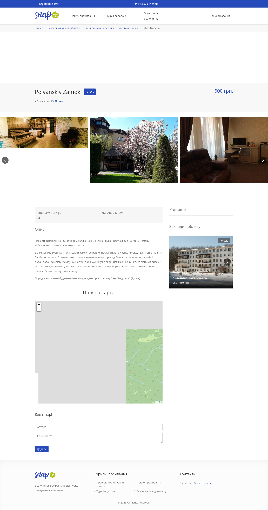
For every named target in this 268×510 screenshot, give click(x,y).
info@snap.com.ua (200, 483)
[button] (262, 160)
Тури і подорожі (116, 15)
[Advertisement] (134, 58)
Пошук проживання (83, 15)
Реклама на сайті (146, 3)
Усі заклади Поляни (128, 28)
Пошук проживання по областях (64, 28)
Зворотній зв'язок (47, 3)
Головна (39, 28)
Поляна (59, 101)
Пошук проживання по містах (99, 28)
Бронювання (220, 15)
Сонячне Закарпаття (190, 278)
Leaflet (159, 402)
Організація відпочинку (151, 15)
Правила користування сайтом (110, 484)
